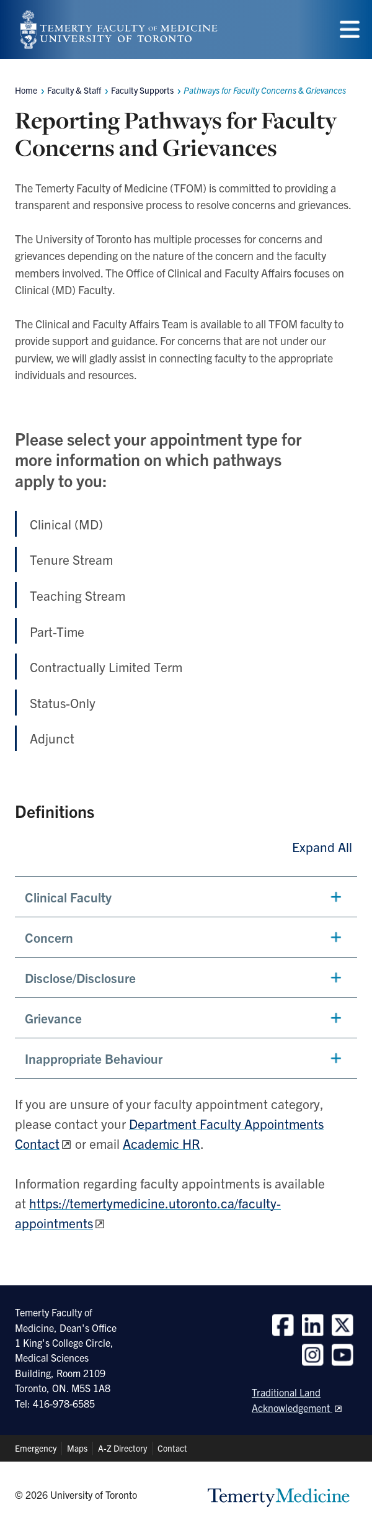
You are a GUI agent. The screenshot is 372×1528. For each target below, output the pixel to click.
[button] (186, 897)
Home (26, 90)
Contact (172, 1448)
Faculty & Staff (74, 90)
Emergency (35, 1448)
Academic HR (161, 1143)
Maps (77, 1448)
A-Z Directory (122, 1448)
